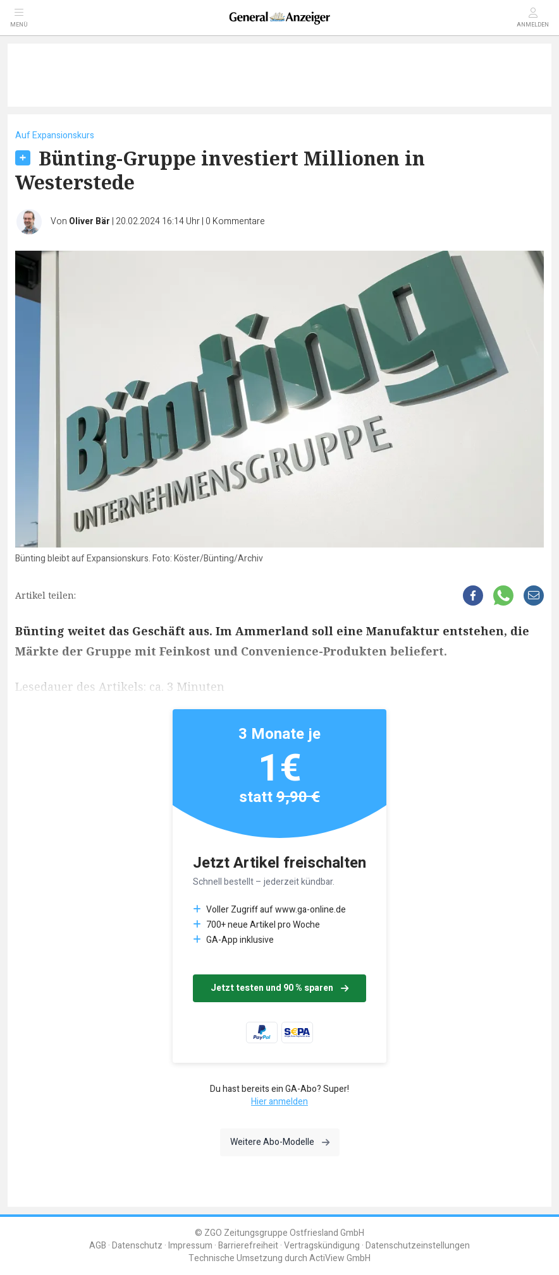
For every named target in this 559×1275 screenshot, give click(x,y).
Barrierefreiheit (248, 1245)
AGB (97, 1245)
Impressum (190, 1245)
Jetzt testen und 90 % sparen (279, 988)
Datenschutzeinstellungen (418, 1245)
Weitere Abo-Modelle (279, 1142)
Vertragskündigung (322, 1245)
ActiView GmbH (340, 1258)
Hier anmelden (279, 1101)
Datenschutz (137, 1245)
